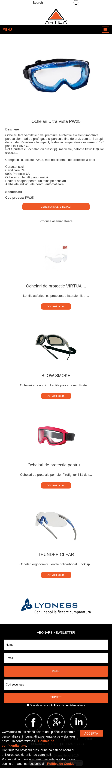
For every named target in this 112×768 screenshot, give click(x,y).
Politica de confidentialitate (68, 705)
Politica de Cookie (60, 764)
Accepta (91, 733)
